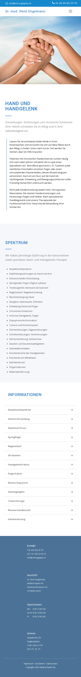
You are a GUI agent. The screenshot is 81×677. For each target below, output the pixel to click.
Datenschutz (51, 663)
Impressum (29, 663)
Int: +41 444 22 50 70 (36, 554)
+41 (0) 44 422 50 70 (64, 3)
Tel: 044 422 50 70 (35, 550)
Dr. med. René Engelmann (25, 11)
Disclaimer (40, 663)
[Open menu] (72, 11)
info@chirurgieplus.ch (18, 3)
